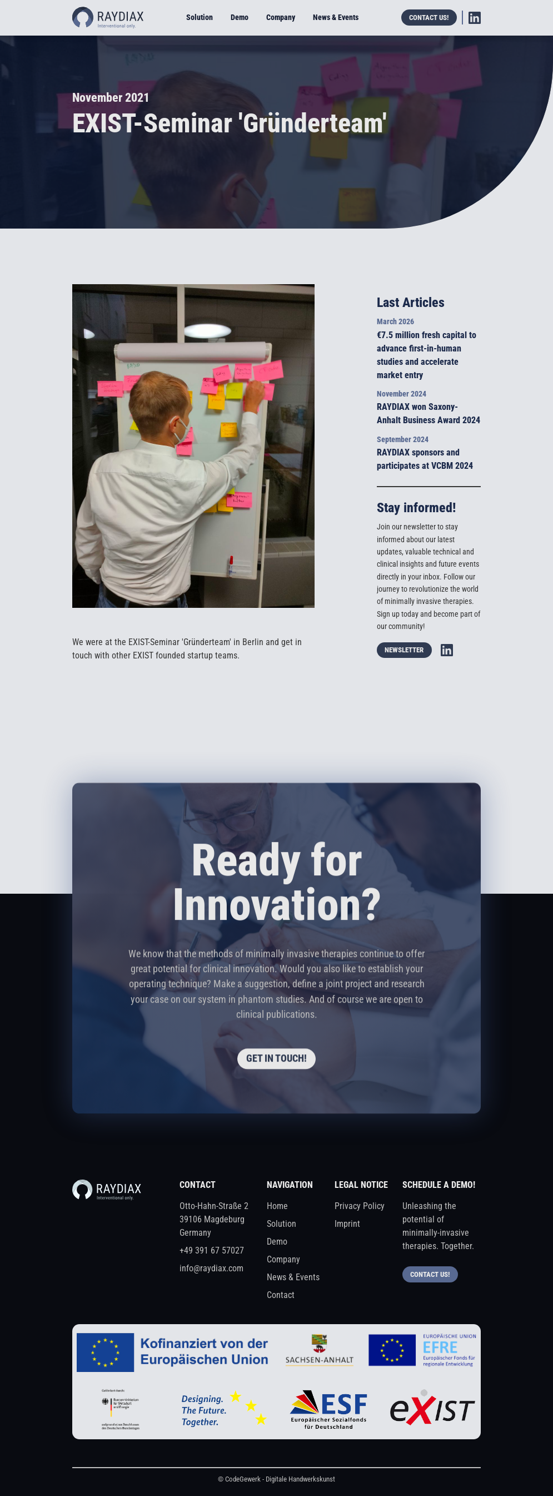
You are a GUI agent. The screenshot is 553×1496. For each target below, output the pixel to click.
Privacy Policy (360, 1206)
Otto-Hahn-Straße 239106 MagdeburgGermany (214, 1219)
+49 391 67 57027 (212, 1250)
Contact (281, 1295)
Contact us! (429, 17)
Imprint (347, 1223)
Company (280, 17)
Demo (239, 17)
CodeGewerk (243, 1479)
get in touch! (276, 1061)
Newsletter (404, 650)
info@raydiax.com (211, 1268)
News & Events (335, 17)
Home (277, 1206)
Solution (199, 17)
